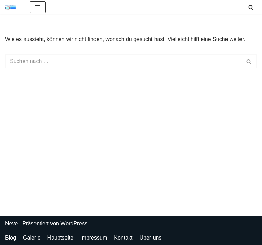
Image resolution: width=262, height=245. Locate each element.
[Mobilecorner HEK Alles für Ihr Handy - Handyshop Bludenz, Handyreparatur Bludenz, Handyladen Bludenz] (12, 7)
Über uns (151, 238)
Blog (10, 238)
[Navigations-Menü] (38, 7)
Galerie (32, 238)
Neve (11, 223)
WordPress (73, 223)
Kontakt (123, 238)
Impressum (93, 238)
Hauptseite (60, 238)
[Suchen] (250, 7)
